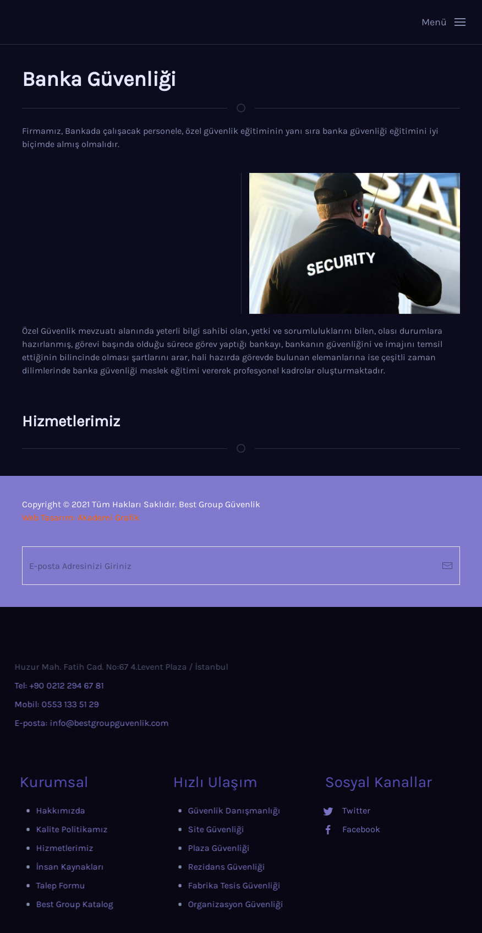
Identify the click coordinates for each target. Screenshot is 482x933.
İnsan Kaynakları (48, 866)
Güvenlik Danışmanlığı (209, 810)
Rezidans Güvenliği (201, 866)
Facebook (334, 829)
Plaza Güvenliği (194, 848)
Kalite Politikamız (50, 829)
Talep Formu (38, 885)
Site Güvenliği (191, 829)
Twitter (329, 810)
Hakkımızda (38, 810)
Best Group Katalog (52, 904)
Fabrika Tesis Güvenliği (209, 885)
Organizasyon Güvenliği (211, 904)
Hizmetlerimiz (43, 848)
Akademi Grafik (108, 517)
